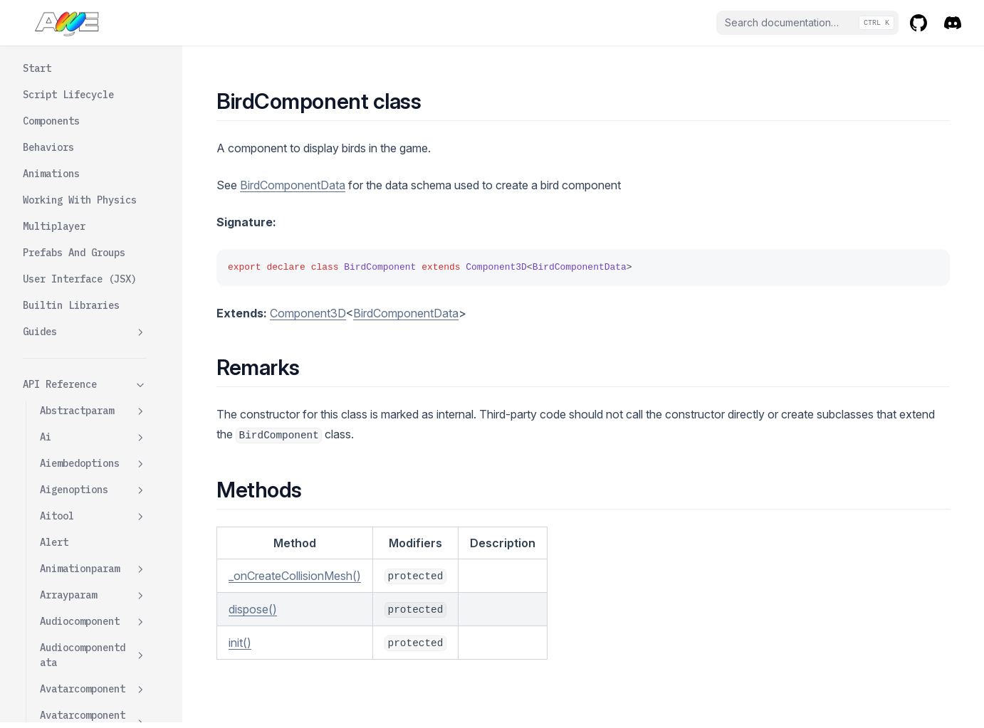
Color (71, 236)
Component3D (308, 313)
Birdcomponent (93, 210)
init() (240, 642)
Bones (54, 450)
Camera (57, 597)
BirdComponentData (292, 185)
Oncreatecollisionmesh (99, 323)
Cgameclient (93, 650)
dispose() (253, 609)
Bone (51, 424)
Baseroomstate (93, 90)
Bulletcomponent (82, 529)
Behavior (62, 157)
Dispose (77, 262)
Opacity (77, 356)
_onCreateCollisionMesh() (295, 576)
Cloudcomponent (93, 702)
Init (68, 289)
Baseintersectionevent (93, 56)
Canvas (57, 623)
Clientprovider (93, 676)
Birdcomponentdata (93, 390)
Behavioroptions (93, 184)
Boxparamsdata (93, 503)
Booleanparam (93, 477)
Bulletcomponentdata (93, 563)
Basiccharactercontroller (93, 123)
